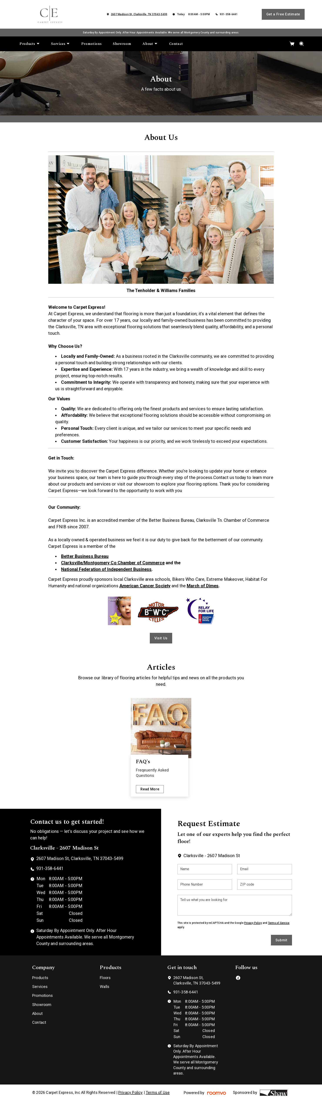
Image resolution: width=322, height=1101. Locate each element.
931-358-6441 (229, 14)
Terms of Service (279, 922)
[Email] (264, 869)
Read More (149, 789)
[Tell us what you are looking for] (234, 905)
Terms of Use (158, 1092)
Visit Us (161, 638)
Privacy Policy (253, 922)
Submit (281, 940)
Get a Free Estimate (283, 14)
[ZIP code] (264, 884)
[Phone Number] (204, 884)
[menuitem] (29, 43)
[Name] (204, 869)
